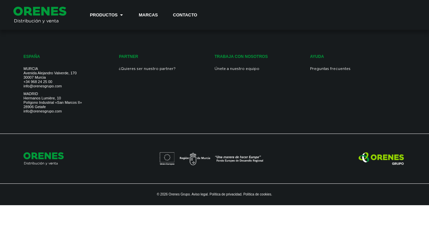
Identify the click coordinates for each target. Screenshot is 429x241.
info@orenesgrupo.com (42, 86)
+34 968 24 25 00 (37, 82)
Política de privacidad (225, 194)
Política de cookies (257, 194)
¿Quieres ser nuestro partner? (147, 69)
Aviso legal (200, 194)
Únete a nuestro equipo (236, 69)
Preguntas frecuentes (330, 69)
